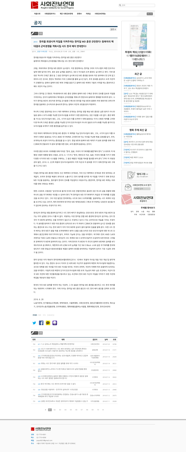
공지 (38, 23)
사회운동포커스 (50, 14)
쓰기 (36, 33)
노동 (142, 211)
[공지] (126, 94)
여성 (148, 211)
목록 (40, 33)
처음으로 (37, 14)
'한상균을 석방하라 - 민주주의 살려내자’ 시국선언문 (58, 389)
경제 (137, 211)
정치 (131, 211)
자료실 (88, 14)
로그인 (149, 14)
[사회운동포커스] (130, 78)
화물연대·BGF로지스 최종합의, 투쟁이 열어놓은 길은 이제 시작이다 (138, 109)
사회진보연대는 (100, 14)
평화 (153, 211)
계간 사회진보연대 (66, 14)
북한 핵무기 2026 (136, 157)
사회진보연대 (52, 5)
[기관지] (127, 150)
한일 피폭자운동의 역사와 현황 (141, 163)
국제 (135, 214)
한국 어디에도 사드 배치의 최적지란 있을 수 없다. (57, 384)
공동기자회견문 (42, 51)
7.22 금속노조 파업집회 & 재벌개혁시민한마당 (56, 344)
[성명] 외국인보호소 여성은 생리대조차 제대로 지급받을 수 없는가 (63, 401)
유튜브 (79, 14)
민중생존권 (151, 214)
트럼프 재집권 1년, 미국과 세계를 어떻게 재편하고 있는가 (138, 56)
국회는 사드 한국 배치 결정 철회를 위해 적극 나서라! (58, 363)
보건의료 (142, 214)
